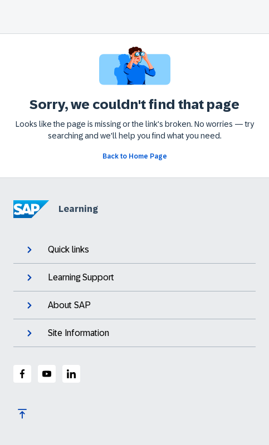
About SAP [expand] (58, 305)
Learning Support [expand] (69, 278)
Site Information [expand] (67, 333)
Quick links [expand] (57, 250)
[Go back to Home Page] (135, 156)
